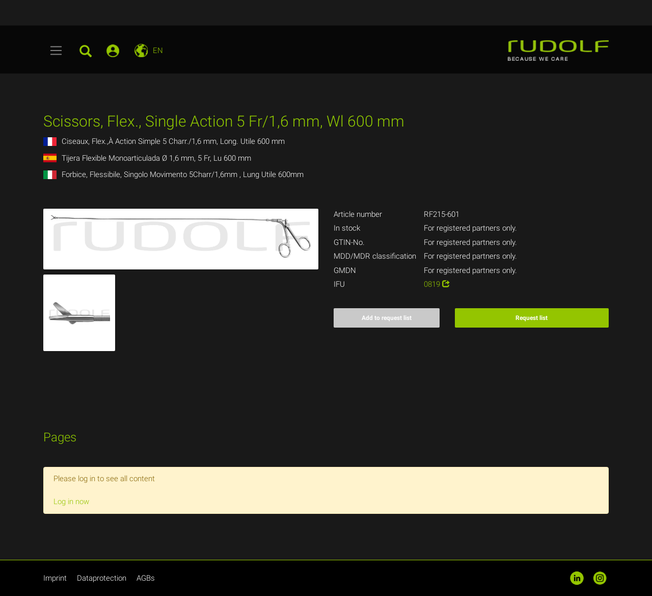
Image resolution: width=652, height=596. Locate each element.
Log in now (71, 501)
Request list (531, 317)
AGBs (146, 578)
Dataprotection (101, 578)
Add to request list (387, 317)
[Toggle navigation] (56, 50)
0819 (437, 284)
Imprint (55, 578)
